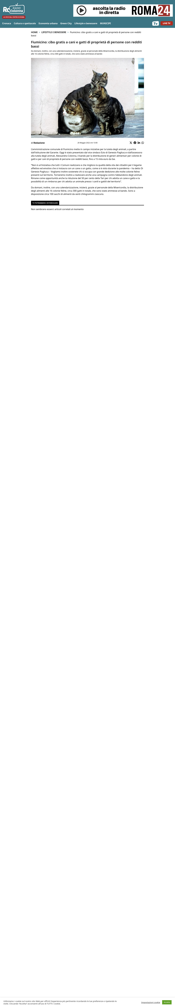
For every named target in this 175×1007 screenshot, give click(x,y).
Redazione (39, 142)
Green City (66, 23)
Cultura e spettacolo (25, 23)
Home (34, 32)
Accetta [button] (167, 1002)
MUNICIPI (105, 23)
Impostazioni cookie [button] (150, 1002)
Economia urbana (48, 23)
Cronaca (6, 23)
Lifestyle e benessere (85, 23)
